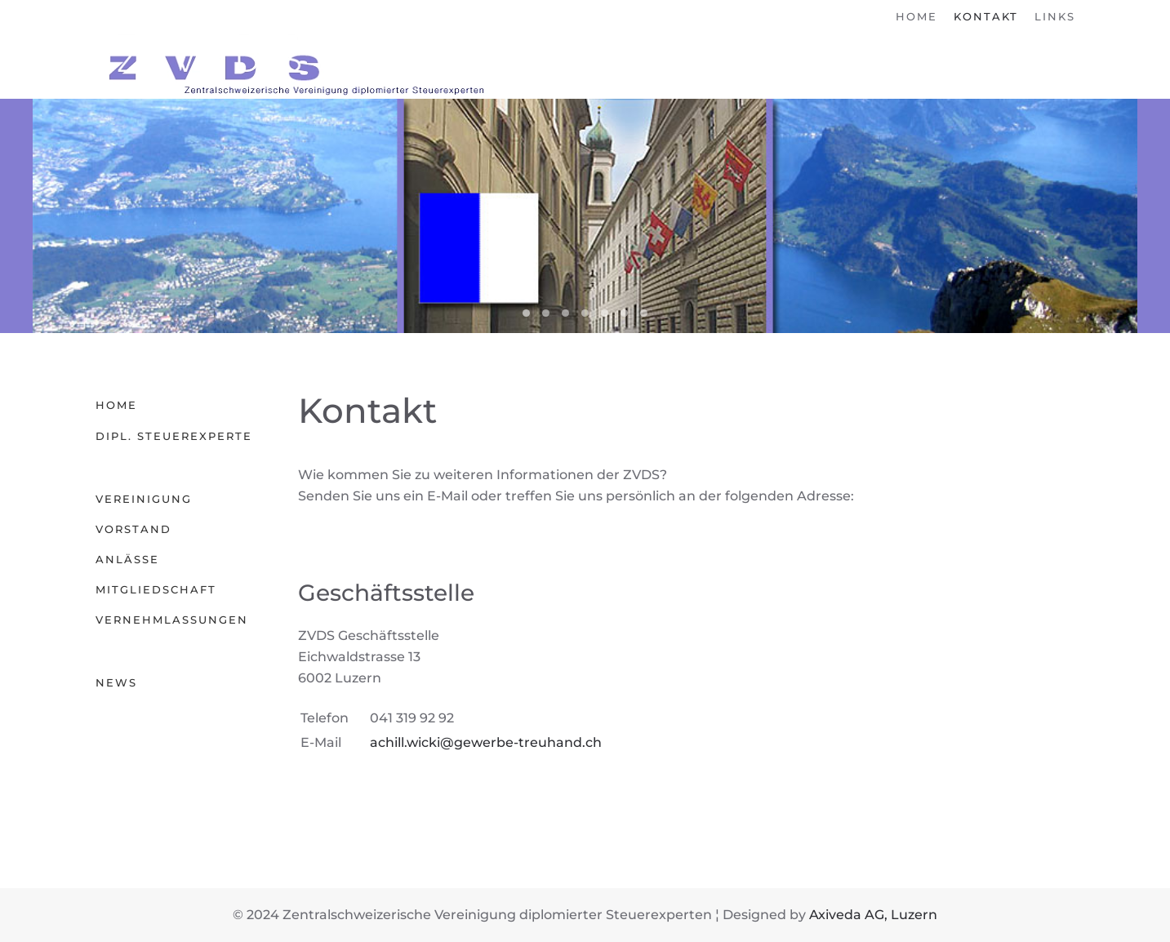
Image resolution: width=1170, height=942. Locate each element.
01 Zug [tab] (624, 313)
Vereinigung (144, 498)
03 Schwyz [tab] (545, 313)
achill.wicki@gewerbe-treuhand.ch (486, 742)
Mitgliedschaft (156, 589)
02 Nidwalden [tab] (643, 313)
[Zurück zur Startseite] (291, 66)
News (116, 682)
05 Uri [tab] (565, 313)
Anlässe (127, 559)
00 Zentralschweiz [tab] (604, 313)
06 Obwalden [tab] (585, 313)
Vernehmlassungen (172, 619)
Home (916, 16)
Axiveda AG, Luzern (873, 914)
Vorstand (133, 528)
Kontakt (986, 16)
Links (1054, 16)
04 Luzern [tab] (526, 313)
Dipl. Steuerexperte (174, 435)
